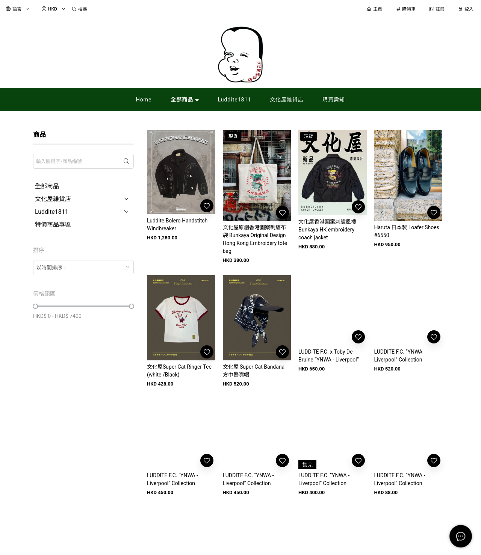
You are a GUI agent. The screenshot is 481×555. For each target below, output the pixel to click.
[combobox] (83, 267)
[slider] (35, 306)
